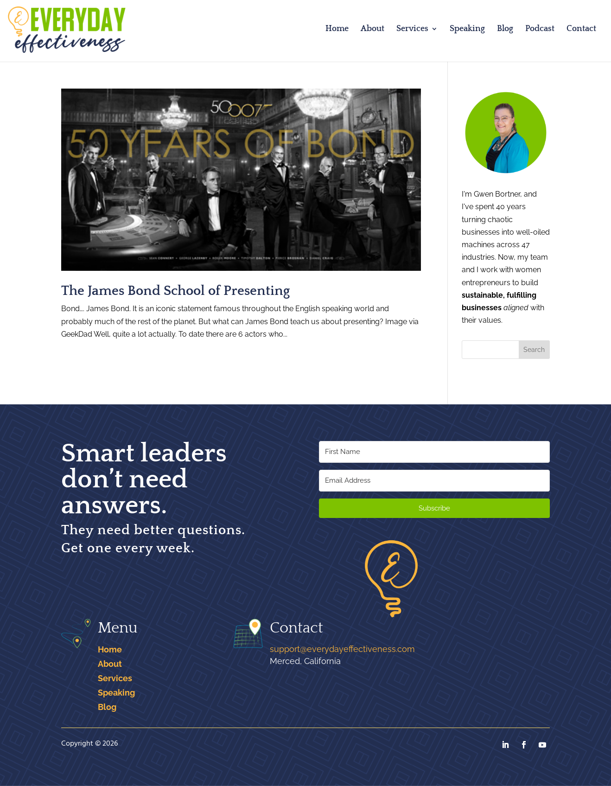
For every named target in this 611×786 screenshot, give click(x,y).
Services (412, 29)
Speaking (467, 29)
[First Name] (434, 452)
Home (337, 29)
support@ (342, 649)
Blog (505, 29)
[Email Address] (434, 481)
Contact (581, 29)
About (372, 29)
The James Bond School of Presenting (175, 291)
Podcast (539, 29)
